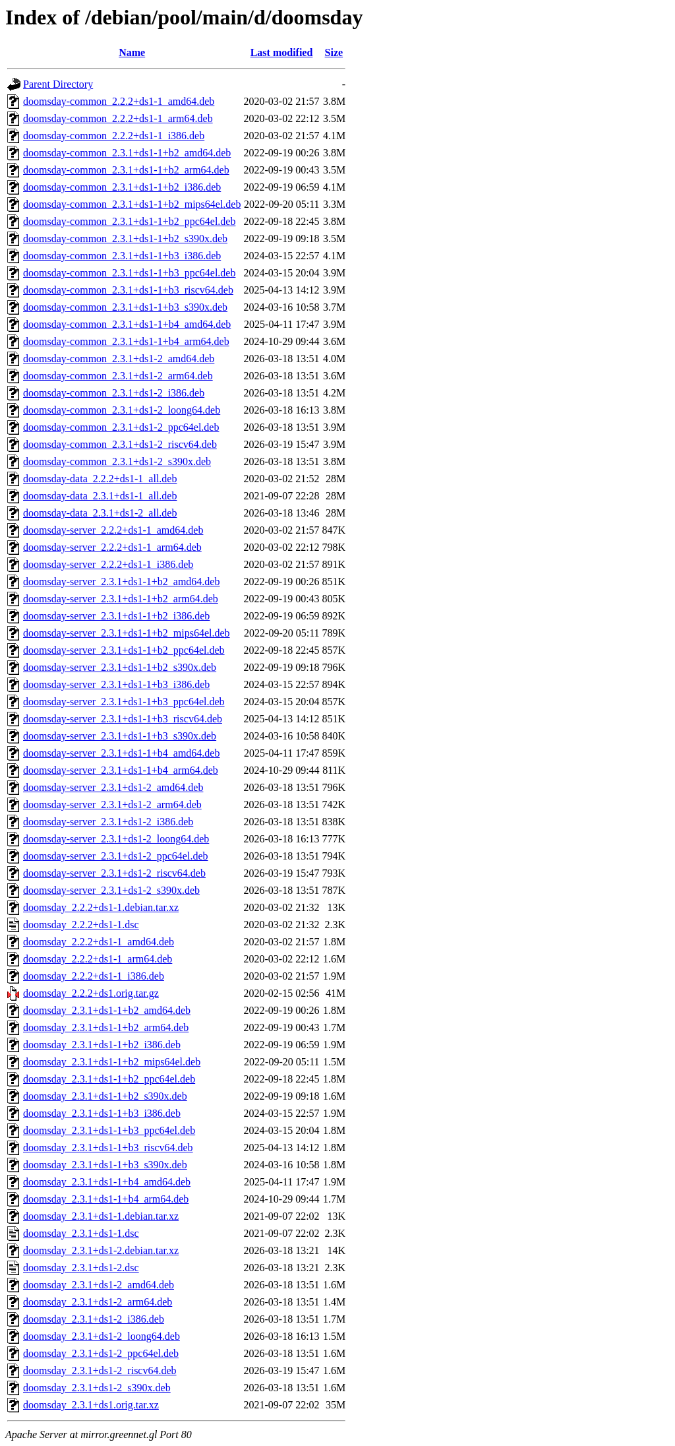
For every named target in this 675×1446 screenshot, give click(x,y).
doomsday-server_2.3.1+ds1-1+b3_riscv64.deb (122, 718)
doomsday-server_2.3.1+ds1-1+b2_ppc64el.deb (124, 650)
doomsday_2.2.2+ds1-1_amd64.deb (98, 941)
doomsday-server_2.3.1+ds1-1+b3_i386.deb (116, 684)
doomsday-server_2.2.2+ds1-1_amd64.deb (113, 530)
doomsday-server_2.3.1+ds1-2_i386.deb (108, 821)
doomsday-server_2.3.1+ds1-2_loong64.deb (116, 838)
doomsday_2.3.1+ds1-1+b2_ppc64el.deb (109, 1078)
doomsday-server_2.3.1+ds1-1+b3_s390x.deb (119, 735)
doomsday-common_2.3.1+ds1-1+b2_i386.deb (122, 187)
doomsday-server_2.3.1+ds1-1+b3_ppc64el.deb (124, 701)
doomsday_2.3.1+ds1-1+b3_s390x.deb (105, 1164)
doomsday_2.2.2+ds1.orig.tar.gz (91, 993)
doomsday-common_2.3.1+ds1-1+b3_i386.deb (122, 255)
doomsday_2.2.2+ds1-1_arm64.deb (97, 958)
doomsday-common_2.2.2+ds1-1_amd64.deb (118, 101)
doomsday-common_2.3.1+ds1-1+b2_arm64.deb (126, 169)
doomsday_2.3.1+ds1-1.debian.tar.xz (101, 1216)
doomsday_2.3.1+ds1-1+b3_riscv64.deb (108, 1147)
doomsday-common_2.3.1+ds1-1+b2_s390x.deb (125, 238)
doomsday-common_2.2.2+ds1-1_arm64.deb (118, 118)
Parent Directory (58, 84)
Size (334, 52)
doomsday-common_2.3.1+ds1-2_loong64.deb (121, 410)
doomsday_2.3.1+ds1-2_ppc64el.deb (101, 1353)
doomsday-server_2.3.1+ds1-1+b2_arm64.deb (120, 598)
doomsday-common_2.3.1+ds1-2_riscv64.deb (120, 444)
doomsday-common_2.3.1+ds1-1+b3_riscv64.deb (128, 290)
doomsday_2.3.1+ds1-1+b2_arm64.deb (106, 1027)
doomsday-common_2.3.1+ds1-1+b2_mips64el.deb (132, 204)
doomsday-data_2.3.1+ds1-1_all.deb (100, 495)
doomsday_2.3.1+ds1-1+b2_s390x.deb (105, 1096)
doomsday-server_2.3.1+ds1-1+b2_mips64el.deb (126, 633)
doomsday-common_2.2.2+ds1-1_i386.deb (113, 135)
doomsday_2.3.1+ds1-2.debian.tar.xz (101, 1250)
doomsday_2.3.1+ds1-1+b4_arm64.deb (106, 1199)
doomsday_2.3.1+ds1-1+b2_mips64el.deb (111, 1061)
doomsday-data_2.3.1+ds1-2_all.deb (100, 513)
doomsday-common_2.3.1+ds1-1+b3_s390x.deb (125, 307)
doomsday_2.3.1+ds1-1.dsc (81, 1233)
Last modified (281, 52)
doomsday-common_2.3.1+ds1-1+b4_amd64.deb (127, 324)
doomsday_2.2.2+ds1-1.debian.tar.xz (101, 907)
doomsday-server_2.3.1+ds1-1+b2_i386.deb (116, 615)
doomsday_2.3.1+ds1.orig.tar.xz (91, 1404)
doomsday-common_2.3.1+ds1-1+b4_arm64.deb (126, 341)
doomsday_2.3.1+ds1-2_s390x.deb (97, 1387)
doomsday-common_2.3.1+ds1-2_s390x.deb (117, 461)
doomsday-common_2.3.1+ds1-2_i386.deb (113, 392)
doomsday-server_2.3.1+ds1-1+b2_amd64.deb (121, 581)
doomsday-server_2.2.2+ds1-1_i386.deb (108, 564)
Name (132, 52)
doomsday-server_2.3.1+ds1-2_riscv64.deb (114, 873)
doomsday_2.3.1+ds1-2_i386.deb (93, 1319)
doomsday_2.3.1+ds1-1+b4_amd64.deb (107, 1181)
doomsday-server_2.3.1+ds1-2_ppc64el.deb (115, 856)
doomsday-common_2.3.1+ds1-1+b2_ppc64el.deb (129, 221)
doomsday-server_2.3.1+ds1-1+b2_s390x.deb (119, 667)
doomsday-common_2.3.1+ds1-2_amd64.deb (118, 358)
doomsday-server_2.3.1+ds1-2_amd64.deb (113, 787)
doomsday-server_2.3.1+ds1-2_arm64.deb (112, 804)
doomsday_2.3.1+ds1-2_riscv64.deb (100, 1370)
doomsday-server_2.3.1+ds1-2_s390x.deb (111, 890)
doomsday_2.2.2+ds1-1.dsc (81, 924)
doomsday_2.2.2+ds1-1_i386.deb (93, 976)
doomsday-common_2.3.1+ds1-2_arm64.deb (118, 375)
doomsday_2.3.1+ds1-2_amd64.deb (98, 1284)
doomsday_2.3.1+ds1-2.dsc (81, 1267)
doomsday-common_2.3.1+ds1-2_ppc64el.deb (121, 427)
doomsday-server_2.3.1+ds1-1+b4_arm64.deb (120, 770)
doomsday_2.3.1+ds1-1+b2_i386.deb (102, 1044)
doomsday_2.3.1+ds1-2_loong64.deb (101, 1336)
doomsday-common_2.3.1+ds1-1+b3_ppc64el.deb (129, 272)
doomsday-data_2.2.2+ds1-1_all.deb (100, 478)
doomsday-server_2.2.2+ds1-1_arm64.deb (112, 547)
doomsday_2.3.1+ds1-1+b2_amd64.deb (107, 1010)
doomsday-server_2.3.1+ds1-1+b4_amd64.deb (121, 753)
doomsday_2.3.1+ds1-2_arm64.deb (97, 1301)
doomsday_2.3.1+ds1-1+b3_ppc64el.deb (109, 1130)
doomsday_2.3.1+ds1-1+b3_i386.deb (102, 1113)
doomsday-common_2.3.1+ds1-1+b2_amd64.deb (127, 152)
